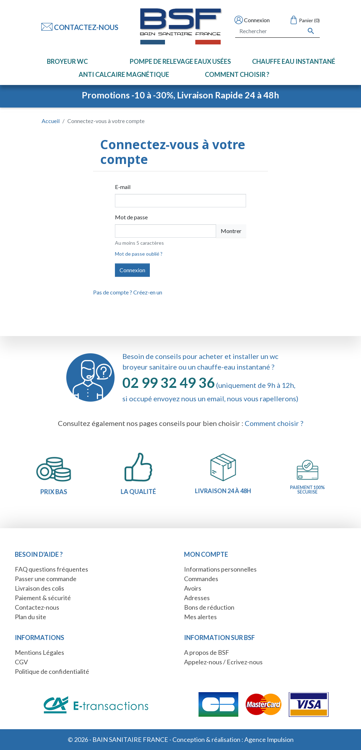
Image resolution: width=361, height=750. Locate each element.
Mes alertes (200, 617)
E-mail (122, 186)
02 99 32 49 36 (168, 382)
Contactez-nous (79, 27)
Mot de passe (131, 217)
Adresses (197, 598)
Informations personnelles (220, 569)
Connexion (132, 270)
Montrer (231, 230)
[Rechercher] (277, 31)
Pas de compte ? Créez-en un (127, 292)
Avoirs (192, 588)
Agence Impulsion (269, 739)
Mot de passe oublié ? (139, 254)
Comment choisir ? (274, 423)
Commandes (201, 579)
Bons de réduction (209, 607)
